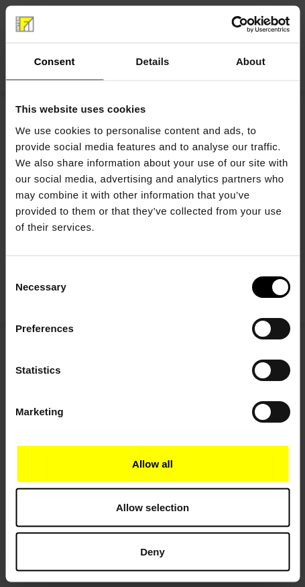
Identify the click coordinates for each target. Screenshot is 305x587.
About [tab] (250, 61)
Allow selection (152, 507)
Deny (152, 551)
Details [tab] (153, 61)
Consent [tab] (54, 61)
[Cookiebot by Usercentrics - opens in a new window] (231, 24)
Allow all (152, 463)
